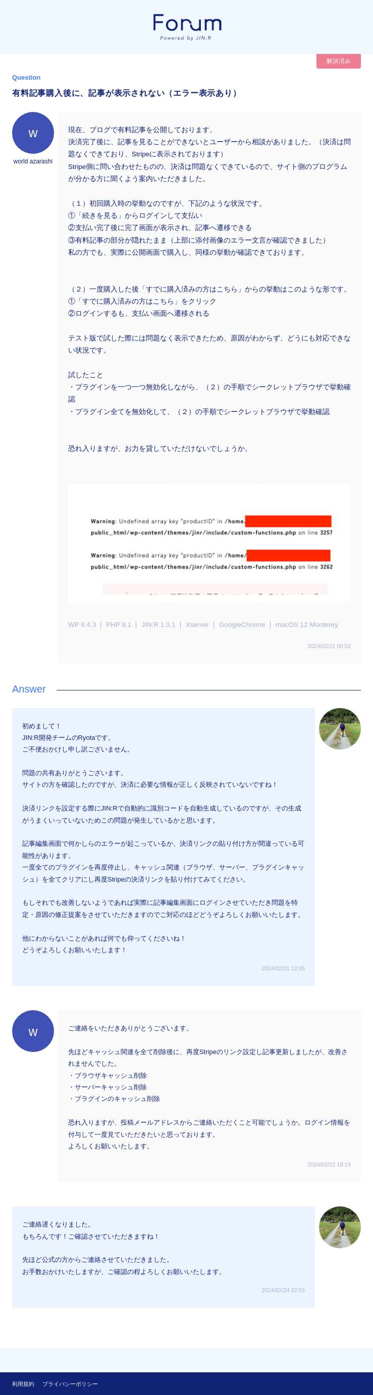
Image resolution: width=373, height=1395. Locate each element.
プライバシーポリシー (70, 1384)
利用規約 (23, 1384)
